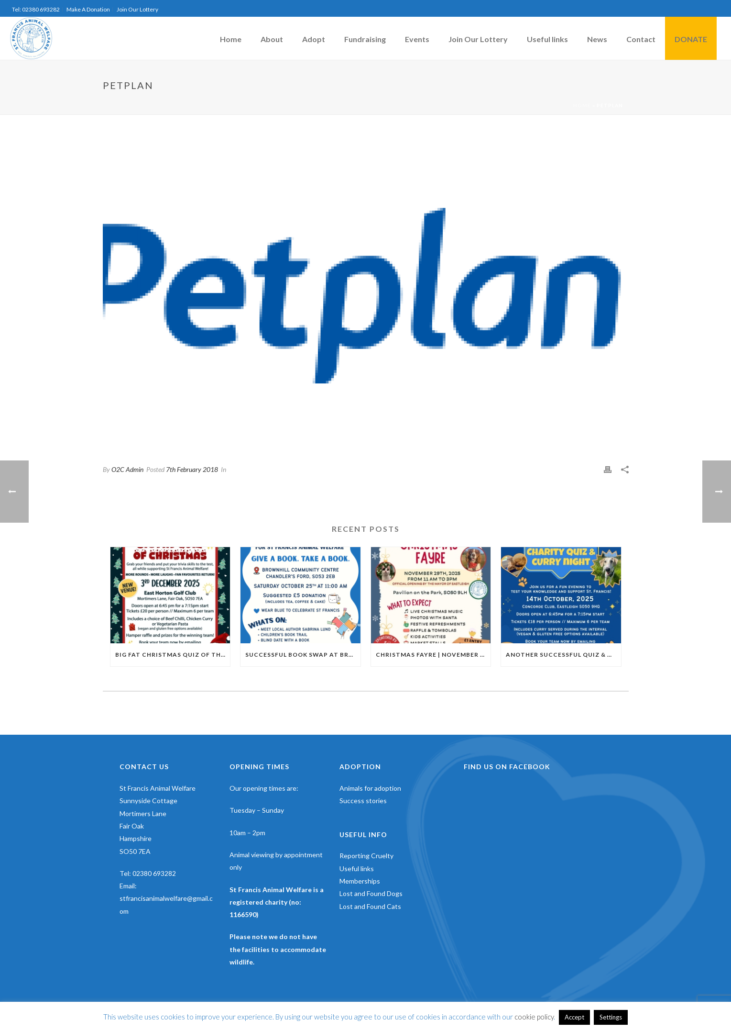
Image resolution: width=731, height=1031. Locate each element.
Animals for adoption (370, 788)
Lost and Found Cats (370, 906)
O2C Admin (127, 469)
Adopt (313, 39)
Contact (640, 39)
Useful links (547, 39)
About (272, 39)
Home (230, 39)
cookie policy (534, 1016)
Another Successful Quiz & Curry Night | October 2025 (563, 654)
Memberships (359, 881)
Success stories (363, 800)
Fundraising (365, 39)
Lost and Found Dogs (371, 893)
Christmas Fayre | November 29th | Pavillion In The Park (433, 654)
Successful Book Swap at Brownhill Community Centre (302, 654)
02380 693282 (154, 873)
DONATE (691, 39)
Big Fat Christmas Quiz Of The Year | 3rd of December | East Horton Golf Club (172, 654)
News (597, 39)
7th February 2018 (192, 469)
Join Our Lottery (478, 39)
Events (417, 39)
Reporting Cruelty (366, 856)
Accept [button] (574, 1017)
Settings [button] (611, 1017)
